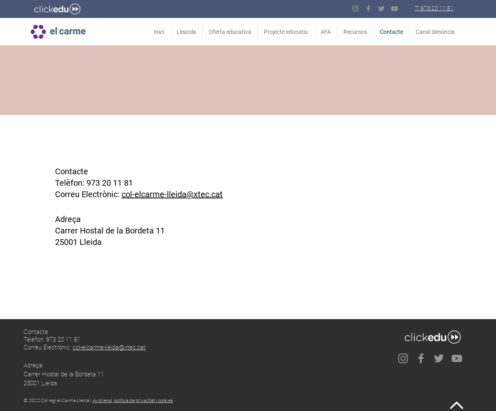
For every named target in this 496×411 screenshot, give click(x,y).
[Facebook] (368, 8)
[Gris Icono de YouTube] (394, 8)
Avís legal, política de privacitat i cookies (133, 400)
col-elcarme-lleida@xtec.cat (172, 194)
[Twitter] (381, 8)
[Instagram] (355, 8)
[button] (355, 31)
